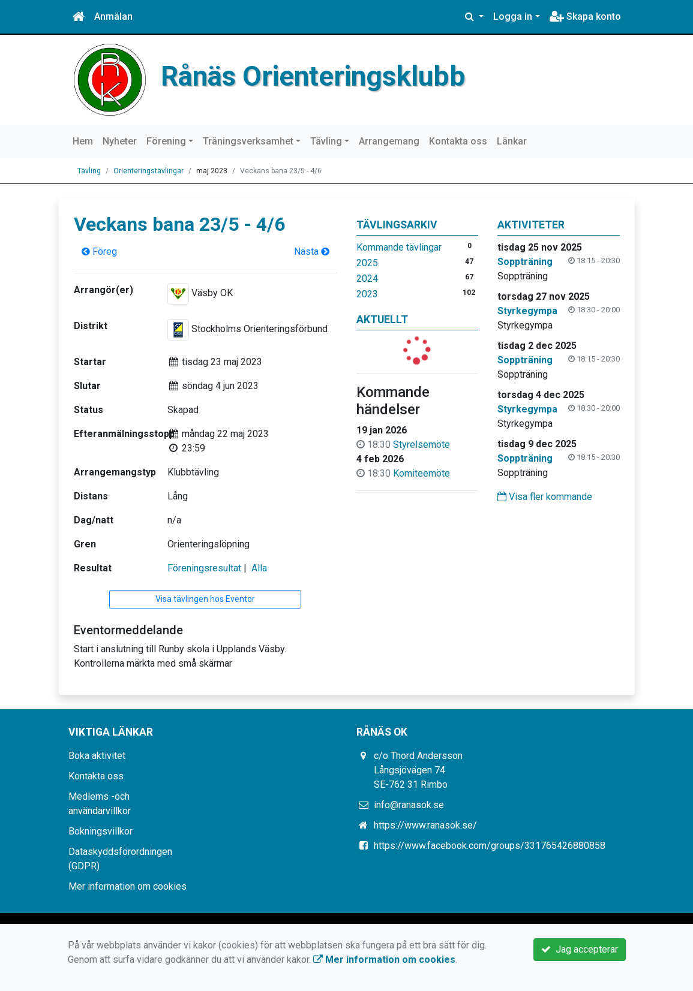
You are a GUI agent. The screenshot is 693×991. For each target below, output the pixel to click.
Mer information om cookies (127, 886)
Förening (166, 141)
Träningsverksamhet (248, 141)
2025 (367, 263)
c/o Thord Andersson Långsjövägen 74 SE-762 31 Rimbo (418, 770)
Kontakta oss (458, 141)
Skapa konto (585, 16)
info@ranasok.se (409, 805)
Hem (83, 141)
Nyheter (120, 141)
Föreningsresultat (204, 568)
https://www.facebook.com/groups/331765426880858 (489, 845)
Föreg (99, 251)
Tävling (326, 141)
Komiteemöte (421, 473)
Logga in (512, 16)
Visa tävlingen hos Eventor (205, 599)
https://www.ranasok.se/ (425, 825)
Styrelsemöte (421, 444)
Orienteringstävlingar (148, 171)
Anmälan (113, 16)
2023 (367, 294)
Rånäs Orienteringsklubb (313, 76)
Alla (259, 568)
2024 (367, 278)
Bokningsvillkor (100, 831)
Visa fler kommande (544, 496)
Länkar (512, 141)
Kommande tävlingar (399, 247)
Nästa (311, 251)
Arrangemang (389, 141)
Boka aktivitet (96, 755)
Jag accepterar (579, 949)
